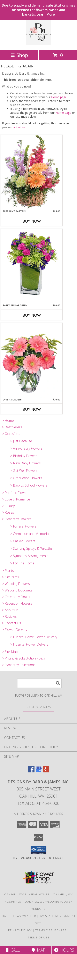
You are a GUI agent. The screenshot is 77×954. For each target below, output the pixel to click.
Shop (19, 55)
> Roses (8, 512)
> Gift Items (10, 577)
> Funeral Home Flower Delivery (33, 637)
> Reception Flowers (17, 603)
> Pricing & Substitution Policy (23, 658)
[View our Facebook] (31, 771)
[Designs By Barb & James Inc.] (38, 44)
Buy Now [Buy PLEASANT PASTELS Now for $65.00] (31, 221)
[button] (38, 850)
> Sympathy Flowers (16, 519)
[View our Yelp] (46, 771)
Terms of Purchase (50, 930)
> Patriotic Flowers (15, 492)
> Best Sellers (12, 427)
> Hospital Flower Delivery (29, 644)
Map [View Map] (38, 950)
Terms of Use (38, 937)
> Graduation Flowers (26, 478)
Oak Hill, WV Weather (19, 916)
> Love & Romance (16, 499)
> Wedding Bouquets (17, 590)
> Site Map (10, 651)
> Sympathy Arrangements (29, 556)
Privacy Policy (20, 930)
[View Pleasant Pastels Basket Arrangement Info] (31, 172)
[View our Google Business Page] (38, 771)
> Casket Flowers (22, 541)
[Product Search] (39, 683)
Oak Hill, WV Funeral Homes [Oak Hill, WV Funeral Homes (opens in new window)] (26, 894)
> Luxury (8, 506)
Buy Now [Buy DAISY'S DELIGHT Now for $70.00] (31, 409)
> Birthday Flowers (24, 456)
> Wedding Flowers (16, 583)
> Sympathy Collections (19, 665)
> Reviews (9, 616)
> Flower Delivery (14, 629)
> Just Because (21, 441)
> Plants (8, 570)
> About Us (10, 610)
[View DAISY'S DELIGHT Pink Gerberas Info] (31, 360)
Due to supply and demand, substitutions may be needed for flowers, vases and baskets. (38, 10)
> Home (8, 420)
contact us (18, 127)
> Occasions (11, 433)
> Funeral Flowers (23, 526)
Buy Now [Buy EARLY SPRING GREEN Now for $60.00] (31, 315)
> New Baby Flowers (25, 463)
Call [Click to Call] (13, 950)
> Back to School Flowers (28, 485)
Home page (59, 97)
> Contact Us (11, 623)
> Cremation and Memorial (29, 533)
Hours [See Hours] (64, 950)
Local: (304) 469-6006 (38, 803)
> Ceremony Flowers (17, 597)
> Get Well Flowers (24, 470)
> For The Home (22, 563)
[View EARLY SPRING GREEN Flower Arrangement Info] (31, 266)
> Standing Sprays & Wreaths (31, 548)
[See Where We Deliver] (38, 707)
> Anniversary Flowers (26, 448)
